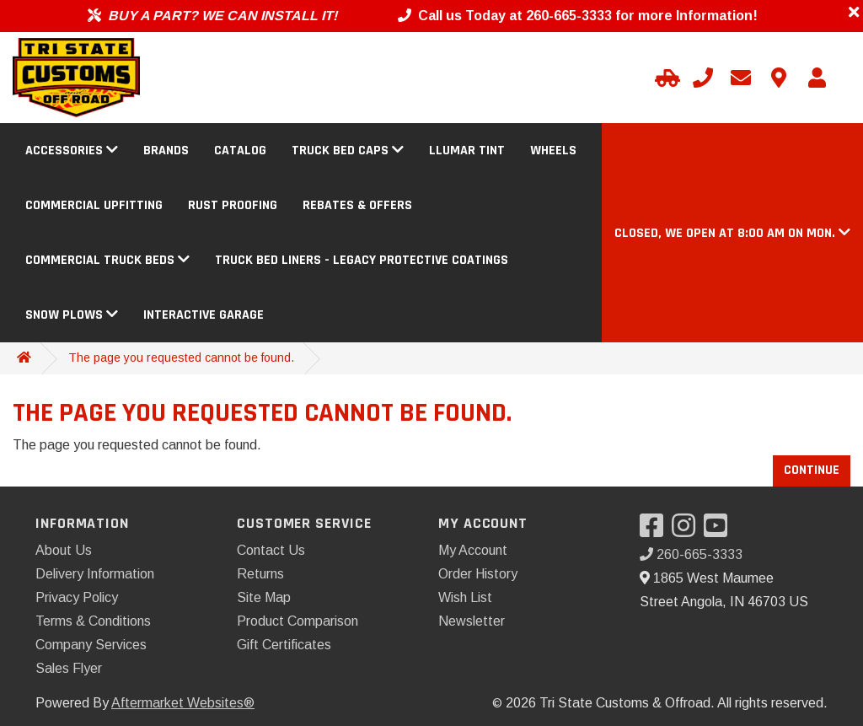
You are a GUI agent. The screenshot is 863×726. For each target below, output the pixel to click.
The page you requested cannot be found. (181, 357)
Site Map (264, 597)
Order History (477, 574)
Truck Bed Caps (348, 150)
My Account (472, 550)
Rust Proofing (232, 205)
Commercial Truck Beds (107, 260)
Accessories (71, 150)
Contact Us (271, 550)
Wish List (465, 597)
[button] (732, 233)
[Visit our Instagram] (688, 531)
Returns (260, 574)
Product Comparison (297, 621)
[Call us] (703, 77)
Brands (166, 150)
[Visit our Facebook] (656, 531)
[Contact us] (779, 77)
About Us (63, 550)
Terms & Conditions (93, 621)
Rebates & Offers (357, 205)
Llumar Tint (467, 150)
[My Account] (817, 77)
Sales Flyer (68, 668)
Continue (811, 470)
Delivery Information (94, 574)
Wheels (553, 150)
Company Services (91, 644)
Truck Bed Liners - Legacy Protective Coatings (361, 260)
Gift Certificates (284, 644)
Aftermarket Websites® (183, 703)
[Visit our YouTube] (720, 531)
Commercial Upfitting (94, 205)
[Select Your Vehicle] (665, 77)
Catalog (240, 150)
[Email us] (741, 77)
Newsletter (471, 621)
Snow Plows (71, 315)
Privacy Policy (76, 597)
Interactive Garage (203, 315)
